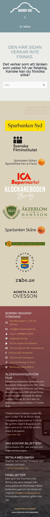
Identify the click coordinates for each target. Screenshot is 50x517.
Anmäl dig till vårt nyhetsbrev (27, 348)
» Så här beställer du (17, 468)
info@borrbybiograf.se (22, 329)
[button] (25, 17)
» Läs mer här (13, 434)
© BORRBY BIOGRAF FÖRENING (25, 509)
